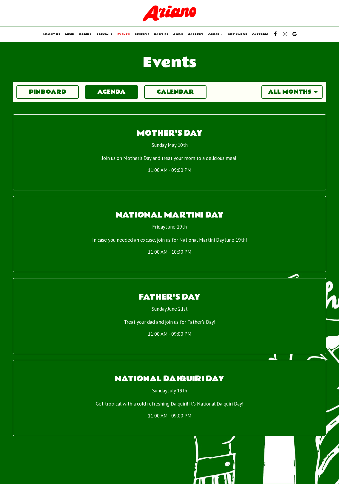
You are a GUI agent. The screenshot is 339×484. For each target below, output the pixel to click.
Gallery (195, 34)
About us (51, 34)
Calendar (169, 91)
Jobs (178, 34)
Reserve (142, 34)
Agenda (105, 91)
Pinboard (41, 91)
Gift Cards (237, 34)
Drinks (85, 34)
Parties (161, 34)
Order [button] (215, 34)
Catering (260, 34)
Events (123, 34)
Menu (69, 34)
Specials (104, 34)
